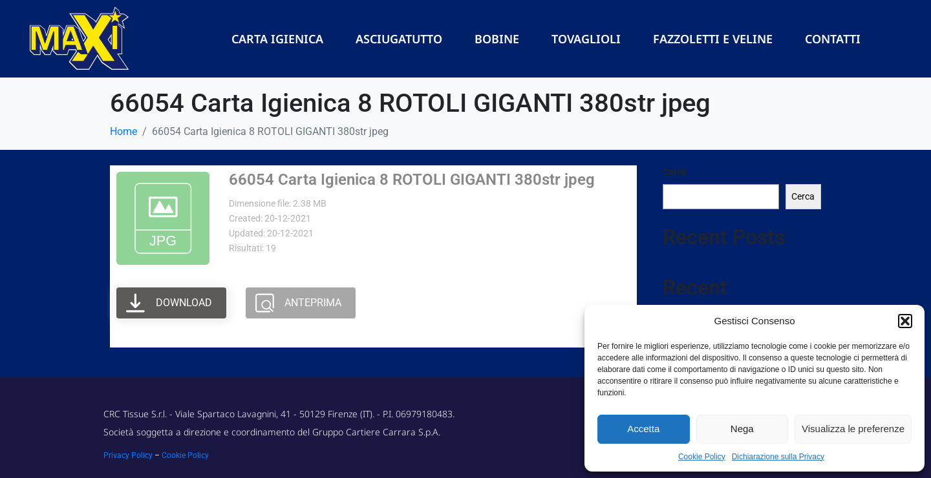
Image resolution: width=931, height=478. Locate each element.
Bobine (497, 39)
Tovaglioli (586, 39)
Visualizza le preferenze (853, 428)
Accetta (643, 428)
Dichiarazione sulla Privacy (778, 456)
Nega (742, 428)
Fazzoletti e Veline (713, 39)
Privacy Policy (128, 455)
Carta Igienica (277, 39)
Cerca (675, 172)
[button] (905, 321)
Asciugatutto (399, 39)
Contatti (833, 39)
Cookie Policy (701, 456)
